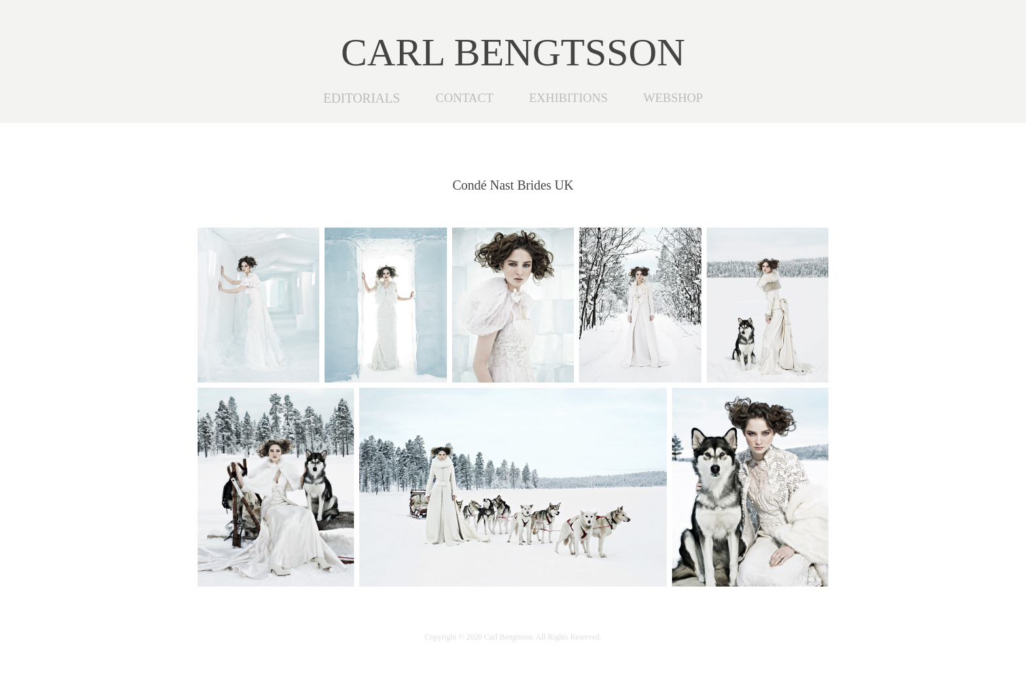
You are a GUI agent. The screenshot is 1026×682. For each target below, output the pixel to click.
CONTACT (464, 98)
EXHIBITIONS (568, 98)
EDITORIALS (361, 98)
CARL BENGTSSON (513, 52)
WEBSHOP (673, 98)
